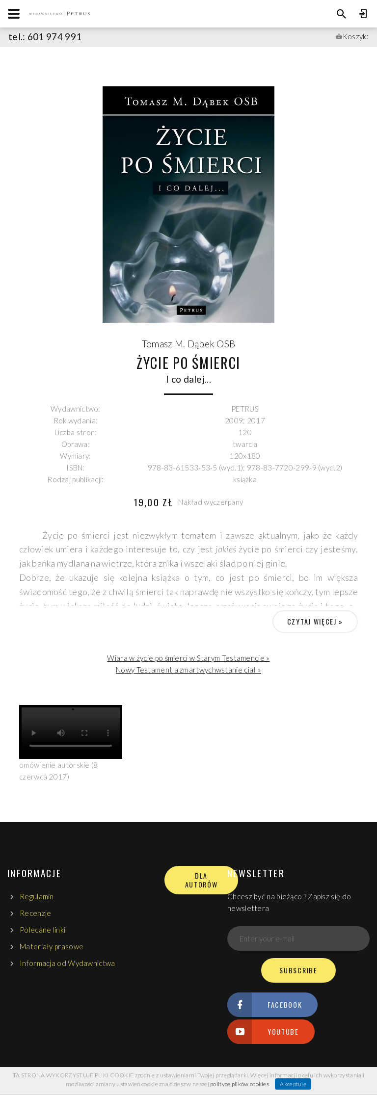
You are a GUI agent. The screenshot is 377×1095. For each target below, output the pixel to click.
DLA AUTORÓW (201, 880)
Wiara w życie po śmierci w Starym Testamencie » (188, 657)
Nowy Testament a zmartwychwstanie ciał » (188, 669)
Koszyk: (356, 36)
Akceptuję (293, 1084)
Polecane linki (42, 929)
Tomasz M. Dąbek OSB (189, 343)
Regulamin (37, 896)
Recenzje (35, 913)
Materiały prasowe (51, 946)
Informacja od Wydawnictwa (67, 963)
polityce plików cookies (239, 1084)
